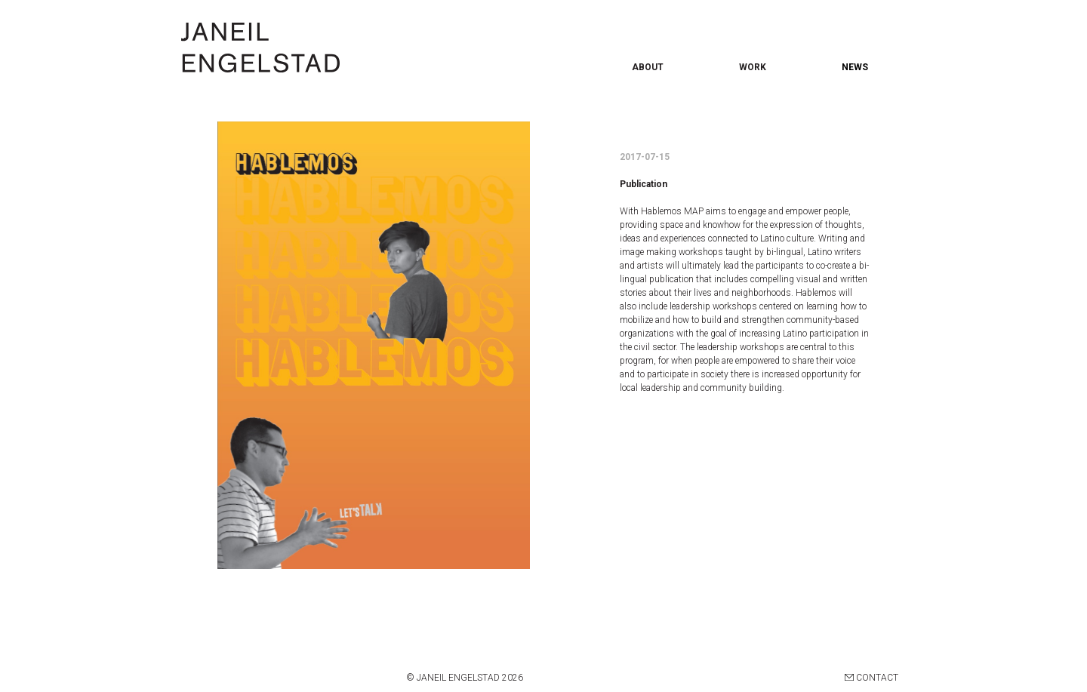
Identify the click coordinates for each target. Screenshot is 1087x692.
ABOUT (648, 67)
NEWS (855, 67)
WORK (752, 67)
